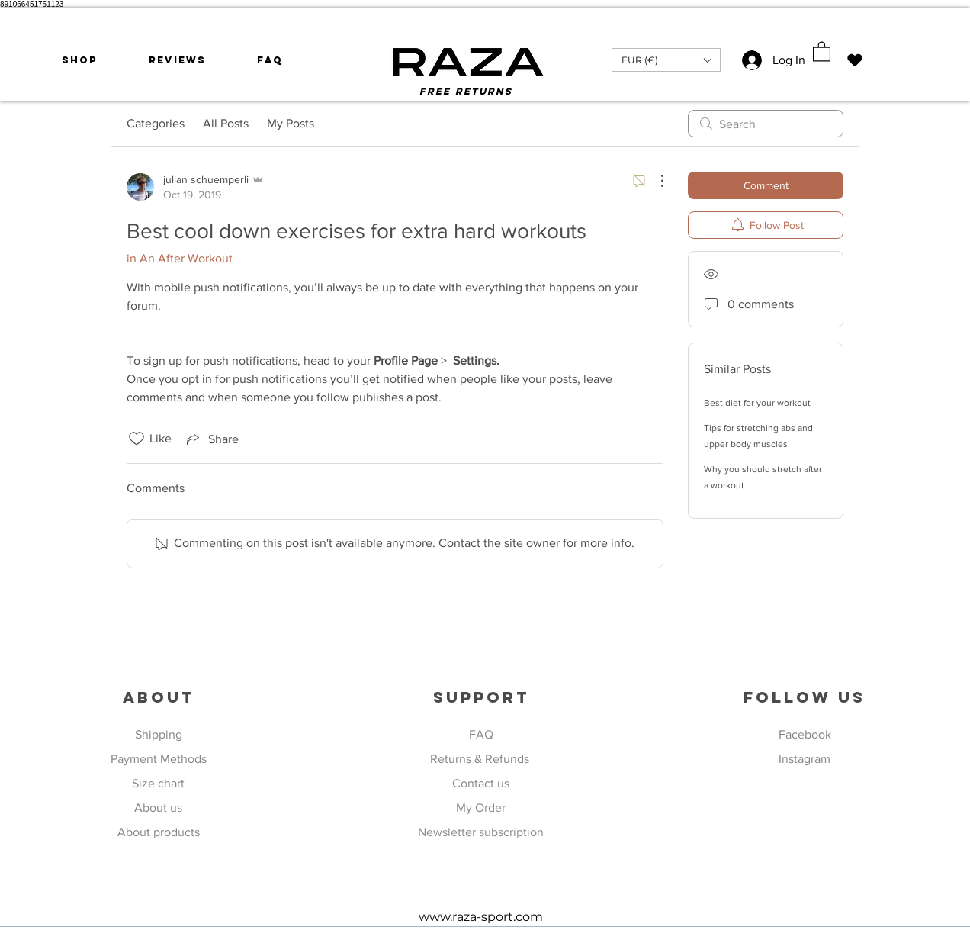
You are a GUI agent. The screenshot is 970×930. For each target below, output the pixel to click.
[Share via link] (211, 439)
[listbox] (666, 60)
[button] (666, 60)
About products (158, 831)
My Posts (290, 123)
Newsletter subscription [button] (481, 831)
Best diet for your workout (757, 402)
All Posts (226, 123)
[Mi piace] (854, 60)
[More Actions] (654, 181)
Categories (156, 123)
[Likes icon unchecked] (136, 439)
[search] (765, 123)
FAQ (481, 734)
